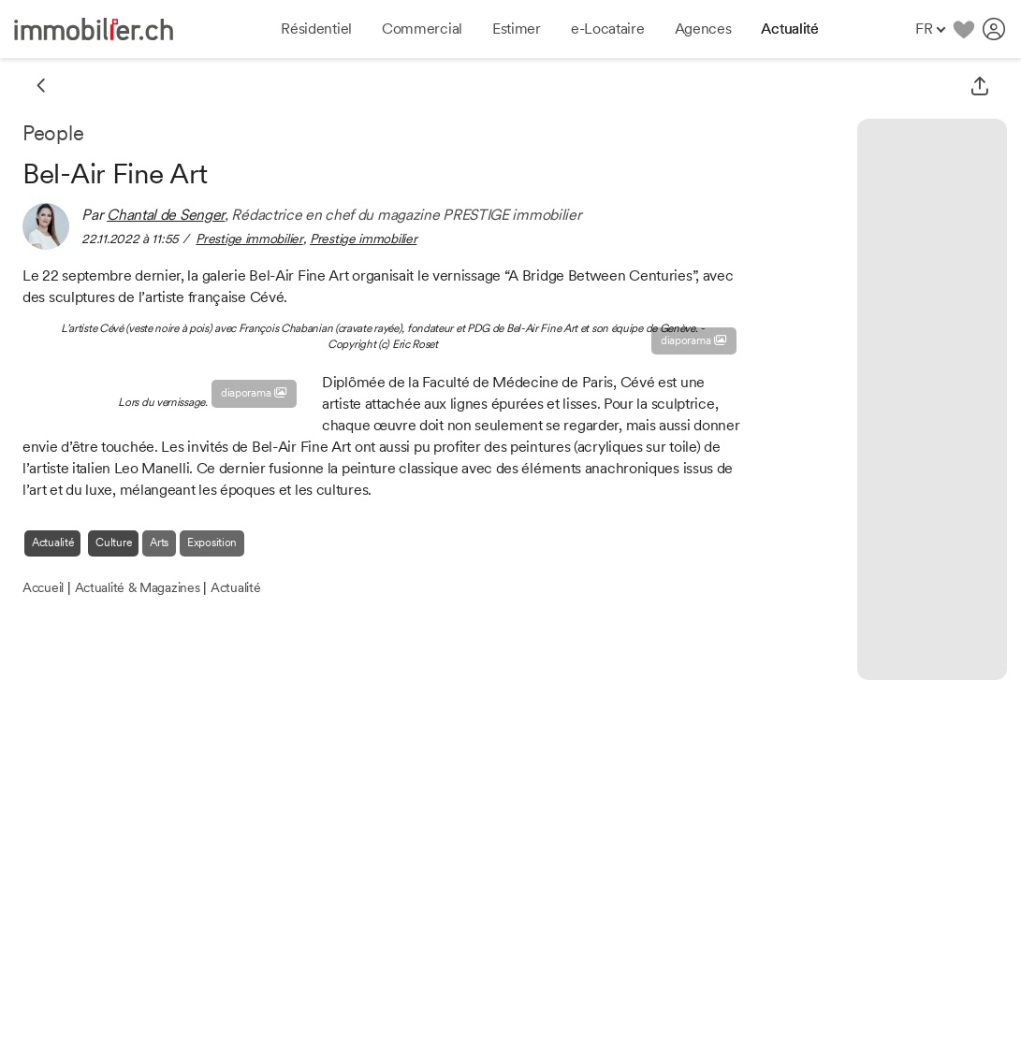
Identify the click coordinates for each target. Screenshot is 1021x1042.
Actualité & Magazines (137, 587)
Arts (159, 542)
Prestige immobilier (249, 238)
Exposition (212, 542)
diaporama (694, 340)
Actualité (52, 542)
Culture (113, 542)
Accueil (43, 587)
